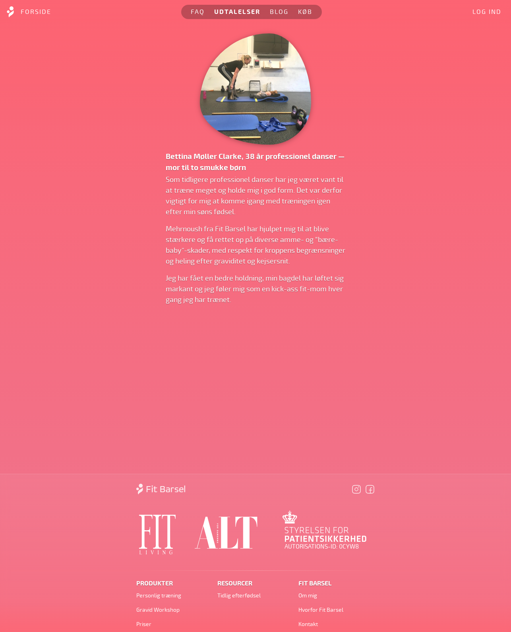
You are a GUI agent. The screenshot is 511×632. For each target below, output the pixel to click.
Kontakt (308, 624)
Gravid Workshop (158, 610)
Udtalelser (237, 12)
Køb (305, 12)
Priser (143, 624)
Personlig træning (158, 595)
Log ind (486, 12)
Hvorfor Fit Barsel (320, 610)
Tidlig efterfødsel (239, 595)
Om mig (307, 595)
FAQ (198, 12)
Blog (279, 12)
